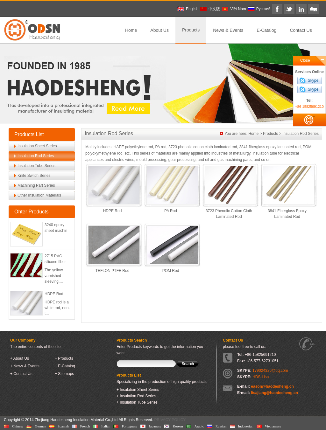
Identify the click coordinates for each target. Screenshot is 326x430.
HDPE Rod (54, 294)
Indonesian (245, 426)
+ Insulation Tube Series (137, 402)
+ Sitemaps (64, 373)
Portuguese (129, 426)
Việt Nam (238, 9)
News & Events (228, 30)
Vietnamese (273, 426)
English (192, 9)
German (40, 426)
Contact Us (301, 30)
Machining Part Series (36, 185)
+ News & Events (24, 366)
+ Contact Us (21, 373)
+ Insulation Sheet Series (138, 389)
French (85, 426)
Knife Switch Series (34, 175)
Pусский (263, 9)
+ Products (64, 358)
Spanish (63, 426)
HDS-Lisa (260, 377)
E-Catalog (266, 30)
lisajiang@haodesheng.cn (274, 393)
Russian (221, 426)
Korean (178, 426)
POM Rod (170, 270)
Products (191, 29)
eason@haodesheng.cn (272, 386)
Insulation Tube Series (36, 165)
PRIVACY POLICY (170, 420)
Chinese (17, 426)
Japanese (155, 426)
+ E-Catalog (65, 366)
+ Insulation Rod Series (136, 396)
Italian (105, 426)
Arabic (199, 426)
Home (131, 30)
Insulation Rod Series (36, 156)
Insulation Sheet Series (37, 146)
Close (305, 60)
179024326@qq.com (270, 370)
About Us (159, 30)
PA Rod (170, 211)
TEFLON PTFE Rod (113, 270)
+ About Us (19, 358)
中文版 (214, 9)
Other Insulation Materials (39, 195)
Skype (313, 80)
